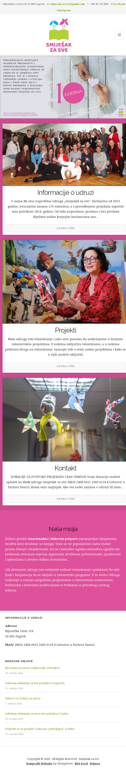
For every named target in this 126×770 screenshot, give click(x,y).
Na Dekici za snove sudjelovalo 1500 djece (32, 668)
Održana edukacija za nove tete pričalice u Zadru (36, 713)
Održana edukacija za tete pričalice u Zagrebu (34, 683)
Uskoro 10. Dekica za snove (23, 698)
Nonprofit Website (39, 763)
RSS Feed (81, 763)
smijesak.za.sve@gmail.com (67, 4)
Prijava (95, 763)
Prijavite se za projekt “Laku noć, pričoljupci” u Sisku (39, 729)
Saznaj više (66, 228)
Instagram (64, 10)
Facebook (119, 4)
